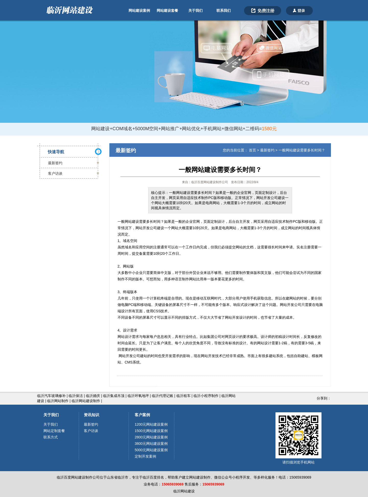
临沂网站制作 (57, 401)
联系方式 (50, 437)
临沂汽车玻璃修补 (51, 396)
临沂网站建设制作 (86, 401)
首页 (252, 150)
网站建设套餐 (167, 10)
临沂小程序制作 (205, 396)
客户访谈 (55, 173)
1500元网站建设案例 (151, 431)
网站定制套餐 (54, 431)
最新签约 (55, 163)
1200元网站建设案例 (151, 424)
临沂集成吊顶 (113, 396)
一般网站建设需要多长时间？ (302, 150)
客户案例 (142, 415)
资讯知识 (91, 415)
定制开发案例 (145, 456)
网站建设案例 (139, 10)
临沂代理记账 (162, 396)
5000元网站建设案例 (151, 450)
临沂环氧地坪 (138, 396)
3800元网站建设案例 (151, 443)
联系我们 (223, 10)
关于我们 (195, 10)
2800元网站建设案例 (151, 437)
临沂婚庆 (93, 396)
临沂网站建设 (184, 491)
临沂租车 (183, 396)
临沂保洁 (75, 396)
